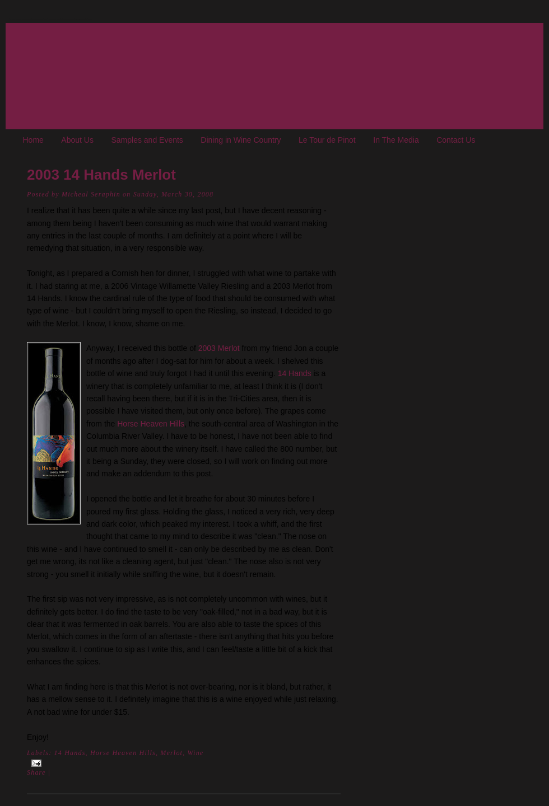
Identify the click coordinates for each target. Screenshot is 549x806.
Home (33, 139)
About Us (77, 139)
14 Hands (294, 373)
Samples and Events (147, 139)
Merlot (171, 753)
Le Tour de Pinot (327, 139)
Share (36, 772)
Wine (196, 753)
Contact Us (455, 139)
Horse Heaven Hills (150, 423)
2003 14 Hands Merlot (101, 174)
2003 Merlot (219, 348)
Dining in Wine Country (241, 139)
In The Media (395, 139)
